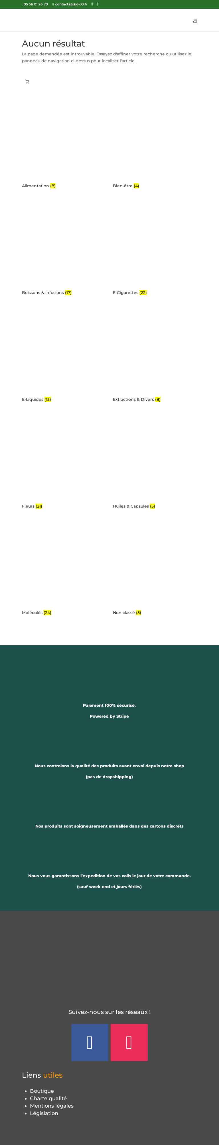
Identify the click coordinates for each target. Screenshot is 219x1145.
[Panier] (27, 81)
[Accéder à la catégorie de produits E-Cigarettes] (155, 249)
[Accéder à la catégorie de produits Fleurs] (64, 462)
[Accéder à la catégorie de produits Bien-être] (155, 142)
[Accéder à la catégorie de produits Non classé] (155, 569)
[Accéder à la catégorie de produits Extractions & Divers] (155, 356)
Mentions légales (52, 1106)
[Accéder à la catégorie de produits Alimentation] (64, 142)
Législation (44, 1113)
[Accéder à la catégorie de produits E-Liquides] (64, 356)
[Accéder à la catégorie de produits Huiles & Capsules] (155, 462)
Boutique (42, 1091)
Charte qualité (48, 1098)
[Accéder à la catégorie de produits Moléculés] (64, 569)
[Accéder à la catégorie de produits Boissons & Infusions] (64, 249)
